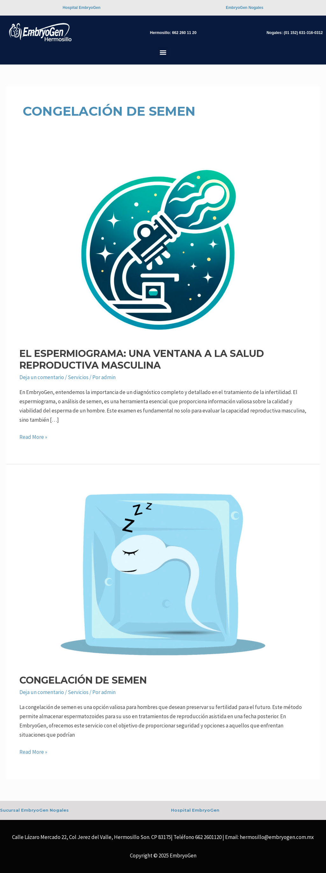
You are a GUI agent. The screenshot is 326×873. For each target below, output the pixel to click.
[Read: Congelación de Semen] (163, 573)
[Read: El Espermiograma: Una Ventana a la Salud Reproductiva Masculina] (163, 247)
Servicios (78, 377)
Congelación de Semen (83, 680)
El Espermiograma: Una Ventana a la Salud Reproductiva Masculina (141, 359)
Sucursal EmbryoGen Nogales (34, 810)
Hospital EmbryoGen (195, 810)
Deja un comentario (41, 377)
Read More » (33, 436)
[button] (163, 52)
